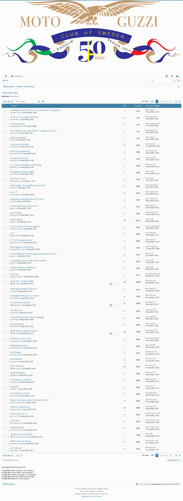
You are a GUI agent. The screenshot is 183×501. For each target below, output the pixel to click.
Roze (14, 222)
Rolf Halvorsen (153, 413)
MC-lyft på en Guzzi (19, 393)
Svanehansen (17, 126)
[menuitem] (166, 76)
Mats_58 (15, 160)
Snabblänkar (6, 76)
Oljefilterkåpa (17, 427)
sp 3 (12, 233)
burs (13, 208)
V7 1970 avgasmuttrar (21, 240)
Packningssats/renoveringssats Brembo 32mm (33, 253)
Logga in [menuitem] (172, 76)
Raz (149, 434)
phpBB (83, 489)
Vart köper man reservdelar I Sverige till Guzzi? (33, 130)
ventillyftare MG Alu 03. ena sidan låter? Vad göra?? (35, 110)
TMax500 (15, 319)
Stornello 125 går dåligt (21, 281)
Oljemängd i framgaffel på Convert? (28, 185)
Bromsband (16, 359)
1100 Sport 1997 (21, 437)
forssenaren (16, 402)
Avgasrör (14, 386)
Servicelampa (17, 324)
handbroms (16, 310)
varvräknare (16, 447)
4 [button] (166, 101)
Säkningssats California (21, 246)
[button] (152, 101)
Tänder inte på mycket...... (23, 434)
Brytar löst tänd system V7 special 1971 (29, 400)
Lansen (15, 133)
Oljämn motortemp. (20, 406)
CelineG (15, 174)
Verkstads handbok (19, 144)
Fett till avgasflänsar (20, 151)
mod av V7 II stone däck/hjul (24, 117)
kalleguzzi (151, 130)
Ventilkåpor (16, 352)
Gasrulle (14, 420)
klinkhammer (152, 440)
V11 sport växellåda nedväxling (25, 164)
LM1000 (15, 326)
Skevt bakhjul (17, 365)
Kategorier (18, 76)
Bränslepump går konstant (23, 330)
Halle (149, 178)
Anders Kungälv (18, 443)
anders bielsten (17, 276)
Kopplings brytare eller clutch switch (28, 260)
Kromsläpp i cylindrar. (21, 379)
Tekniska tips (10, 93)
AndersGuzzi (16, 153)
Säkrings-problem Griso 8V (23, 288)
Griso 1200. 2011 (18, 413)
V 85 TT (13, 192)
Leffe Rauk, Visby (18, 249)
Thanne (18, 368)
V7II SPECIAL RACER (20, 302)
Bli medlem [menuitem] (178, 76)
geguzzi (18, 181)
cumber (150, 280)
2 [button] (160, 101)
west (14, 270)
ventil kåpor (16, 212)
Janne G (151, 164)
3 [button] (163, 101)
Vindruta (14, 274)
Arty (86, 491)
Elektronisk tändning (20, 441)
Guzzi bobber (17, 229)
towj (16, 333)
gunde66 (15, 396)
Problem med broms (20, 338)
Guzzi (14, 188)
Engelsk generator (19, 345)
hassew (150, 239)
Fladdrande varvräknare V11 (24, 205)
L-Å (13, 140)
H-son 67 (15, 416)
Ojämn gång (16, 219)
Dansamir (15, 119)
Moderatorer (14, 96)
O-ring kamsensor (19, 158)
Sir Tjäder (15, 298)
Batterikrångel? (17, 372)
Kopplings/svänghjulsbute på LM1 (27, 199)
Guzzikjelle (151, 185)
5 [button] (170, 101)
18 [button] (176, 101)
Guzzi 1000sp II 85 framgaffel (24, 226)
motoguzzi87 (16, 341)
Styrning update (18, 137)
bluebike (151, 205)
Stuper (14, 389)
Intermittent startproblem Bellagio (27, 317)
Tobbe (14, 291)
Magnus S (151, 352)
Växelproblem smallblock (22, 267)
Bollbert (18, 305)
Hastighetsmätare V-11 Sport (24, 295)
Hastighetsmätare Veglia (22, 171)
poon (14, 256)
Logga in (15, 81)
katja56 (14, 375)
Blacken (15, 147)
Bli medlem (27, 81)
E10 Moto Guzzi (18, 178)
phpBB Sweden (95, 494)
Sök (6, 81)
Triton (17, 283)
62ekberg (15, 382)
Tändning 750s (17, 123)
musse (150, 110)
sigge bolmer (16, 112)
